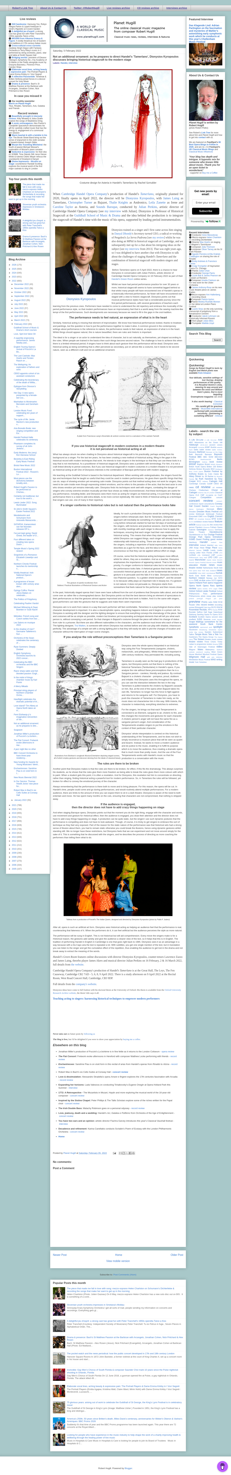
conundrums (209, 504)
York (197, 662)
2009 (14, 853)
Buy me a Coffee (209, 173)
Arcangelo (193, 447)
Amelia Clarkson (208, 280)
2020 (14, 809)
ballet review (205, 450)
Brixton (199, 469)
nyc (215, 578)
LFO (220, 553)
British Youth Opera (197, 467)
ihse (220, 542)
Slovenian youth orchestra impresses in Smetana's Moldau (95, 1305)
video (219, 646)
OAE (196, 580)
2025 (14, 269)
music (214, 562)
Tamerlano (146, 194)
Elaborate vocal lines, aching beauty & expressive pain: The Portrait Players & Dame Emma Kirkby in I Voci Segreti (123, 1386)
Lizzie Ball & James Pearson (205, 275)
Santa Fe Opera (211, 614)
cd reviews (217, 487)
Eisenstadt (193, 516)
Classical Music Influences (201, 152)
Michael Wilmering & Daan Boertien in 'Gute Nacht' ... (26, 609)
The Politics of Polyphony (25, 599)
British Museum (216, 464)
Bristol (207, 464)
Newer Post (60, 1254)
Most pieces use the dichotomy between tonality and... (24, 481)
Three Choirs (210, 642)
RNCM (219, 607)
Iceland (213, 542)
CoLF (220, 495)
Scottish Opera (204, 617)
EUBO (219, 519)
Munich (219, 560)
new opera (193, 571)
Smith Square (217, 619)
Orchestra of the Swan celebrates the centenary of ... (26, 640)
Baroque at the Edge (214, 452)
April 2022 (19, 316)
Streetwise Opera (215, 630)
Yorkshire (203, 662)
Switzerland (217, 632)
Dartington (200, 509)
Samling (200, 614)
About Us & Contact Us (53, 8)
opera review (168, 1051)
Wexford (198, 654)
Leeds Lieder (216, 550)
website (192, 652)
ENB (205, 516)
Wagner (192, 650)
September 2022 (22, 296)
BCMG (191, 459)
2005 (14, 869)
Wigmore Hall (197, 656)
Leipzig (192, 553)
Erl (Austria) (199, 519)
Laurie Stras (197, 309)
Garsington (202, 529)
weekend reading (203, 652)
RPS (210, 610)
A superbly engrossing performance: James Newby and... (24, 340)
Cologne (192, 497)
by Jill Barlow (207, 476)
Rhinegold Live (201, 607)
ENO (191, 519)
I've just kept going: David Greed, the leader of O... (26, 534)
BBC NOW (208, 457)
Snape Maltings (196, 622)
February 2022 (21, 324)
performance (216, 593)
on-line (202, 580)
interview (73, 63)
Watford (219, 650)
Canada (202, 484)
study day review (196, 632)
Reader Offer (194, 605)
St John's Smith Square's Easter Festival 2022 (25, 510)
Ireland (203, 545)
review (191, 607)
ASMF (207, 447)
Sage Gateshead (215, 612)
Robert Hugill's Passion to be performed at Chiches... (25, 489)
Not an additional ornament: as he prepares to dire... (26, 724)
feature (211, 522)
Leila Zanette (157, 202)
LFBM (215, 553)
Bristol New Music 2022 (24, 465)
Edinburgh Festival (214, 514)
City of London (209, 493)
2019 (14, 813)
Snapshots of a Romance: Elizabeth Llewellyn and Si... (26, 557)
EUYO (191, 522)
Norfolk (219, 573)
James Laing (171, 198)
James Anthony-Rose (201, 287)
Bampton (192, 452)
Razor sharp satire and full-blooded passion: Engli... (26, 672)
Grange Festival (215, 534)
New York (201, 571)
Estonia (208, 519)
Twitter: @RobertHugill (87, 8)
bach (191, 450)
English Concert (215, 516)
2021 (14, 805)
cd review (202, 487)
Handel (64, 63)
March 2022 (20, 320)
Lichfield (192, 555)
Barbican (201, 452)
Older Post (177, 1254)
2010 (14, 849)
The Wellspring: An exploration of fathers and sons (26, 367)
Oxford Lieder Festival (206, 591)
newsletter (193, 573)
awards (219, 447)
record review (66, 1080)
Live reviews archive (118, 8)
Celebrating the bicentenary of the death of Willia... (26, 381)
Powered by (205, 221)
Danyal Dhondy (123, 233)
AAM (220, 440)
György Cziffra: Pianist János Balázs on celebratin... (24, 593)
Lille (198, 555)
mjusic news (211, 560)
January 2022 (20, 800)
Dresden (192, 512)
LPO (210, 557)
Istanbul (210, 545)
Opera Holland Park (198, 583)
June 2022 (19, 308)
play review (217, 596)
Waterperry (209, 650)
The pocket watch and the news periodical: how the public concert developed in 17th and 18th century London (120, 1353)
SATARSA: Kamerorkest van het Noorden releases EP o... (25, 526)
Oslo (220, 589)
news (219, 570)
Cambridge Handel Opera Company (84, 194)
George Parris (208, 273)
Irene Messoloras (210, 235)
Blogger (128, 1468)
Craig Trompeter (199, 266)
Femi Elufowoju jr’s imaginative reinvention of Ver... (25, 717)
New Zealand (211, 571)
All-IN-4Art (204, 445)
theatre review (196, 642)
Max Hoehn (205, 242)
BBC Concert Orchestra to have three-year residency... (25, 755)
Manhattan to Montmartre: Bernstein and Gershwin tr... (26, 404)
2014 (14, 833)
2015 (14, 829)
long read (203, 557)
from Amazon (204, 373)
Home (62, 1136)
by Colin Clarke (212, 474)
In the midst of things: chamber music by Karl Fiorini (25, 680)
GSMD (192, 539)
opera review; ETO (204, 589)
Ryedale (192, 612)
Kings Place (211, 548)
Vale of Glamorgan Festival (202, 647)
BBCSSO (218, 457)
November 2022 (21, 288)
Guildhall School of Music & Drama (97, 215)
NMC (204, 573)
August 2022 (20, 300)
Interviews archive (176, 8)
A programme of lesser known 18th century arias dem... (26, 584)
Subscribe (205, 211)
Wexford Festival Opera (212, 654)
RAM (215, 602)
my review (158, 237)
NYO (220, 578)
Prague (208, 598)
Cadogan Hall (215, 481)
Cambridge (193, 484)
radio (210, 602)
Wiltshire (219, 657)
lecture (198, 550)
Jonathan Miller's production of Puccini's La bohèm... (26, 735)
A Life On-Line (196, 440)
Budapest (218, 469)
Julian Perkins (148, 207)
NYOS (191, 580)
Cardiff (209, 484)
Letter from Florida (204, 553)
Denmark (210, 509)
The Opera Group (206, 637)
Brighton (200, 464)
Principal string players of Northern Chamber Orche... (25, 693)
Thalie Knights (118, 202)
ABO (191, 442)
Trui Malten (80, 625)
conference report (196, 504)
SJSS (199, 619)
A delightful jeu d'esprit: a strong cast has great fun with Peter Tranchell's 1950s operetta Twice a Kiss (116, 1321)
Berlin (219, 459)
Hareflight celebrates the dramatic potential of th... (26, 700)
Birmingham (194, 462)
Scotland (193, 617)
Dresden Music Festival (208, 511)
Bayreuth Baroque (203, 454)
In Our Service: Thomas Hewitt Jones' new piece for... (26, 783)
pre (215, 598)
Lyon (220, 557)
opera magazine (215, 583)
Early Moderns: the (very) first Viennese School (25, 453)
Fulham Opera (216, 527)
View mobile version (118, 1261)
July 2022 (19, 304)
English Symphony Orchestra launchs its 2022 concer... (25, 655)
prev (220, 598)
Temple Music (201, 634)
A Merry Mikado (21, 686)
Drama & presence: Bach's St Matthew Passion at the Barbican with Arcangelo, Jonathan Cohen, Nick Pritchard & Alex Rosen (35, 241)
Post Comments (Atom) (124, 1274)
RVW (220, 610)
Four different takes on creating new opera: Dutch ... (24, 542)
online (208, 580)
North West (206, 576)
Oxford (192, 591)
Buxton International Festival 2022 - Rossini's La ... (26, 471)
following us (89, 1034)
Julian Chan (204, 271)
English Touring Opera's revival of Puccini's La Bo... (25, 349)
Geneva (211, 530)
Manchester (200, 560)
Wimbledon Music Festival (199, 660)
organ (215, 589)
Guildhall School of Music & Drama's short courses (26, 328)
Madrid (191, 560)
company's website (86, 984)
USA (220, 644)
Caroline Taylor (63, 207)
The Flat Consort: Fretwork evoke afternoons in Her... (26, 742)
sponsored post (206, 627)
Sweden (208, 632)
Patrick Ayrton (208, 299)
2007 (14, 861)
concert (219, 497)
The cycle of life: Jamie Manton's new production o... (26, 422)
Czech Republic (216, 506)
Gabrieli (192, 530)
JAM (191, 548)
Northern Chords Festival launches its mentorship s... (26, 566)
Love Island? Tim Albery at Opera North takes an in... (26, 708)
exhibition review (201, 522)
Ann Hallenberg (213, 294)
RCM (220, 602)
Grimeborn (217, 537)
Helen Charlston (214, 237)
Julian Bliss (208, 321)
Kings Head (199, 548)
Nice (199, 573)
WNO (213, 659)
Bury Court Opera (196, 471)
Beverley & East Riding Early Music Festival (24, 460)
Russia (214, 610)
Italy (216, 545)
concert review (120, 1072)
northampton (217, 576)
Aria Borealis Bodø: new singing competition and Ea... (26, 430)
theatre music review (213, 639)
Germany (218, 530)
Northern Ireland (197, 578)
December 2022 (21, 284)
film (208, 525)
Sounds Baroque (106, 207)
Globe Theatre (197, 532)
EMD (201, 516)
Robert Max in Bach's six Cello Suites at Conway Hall (25, 792)
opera (219, 580)
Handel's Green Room (122, 279)
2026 (14, 265)
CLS (197, 495)
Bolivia (204, 462)
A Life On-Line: (211, 440)
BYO (199, 481)
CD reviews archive (148, 8)
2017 (14, 821)
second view (217, 617)
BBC (200, 457)
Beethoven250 (206, 459)
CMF (202, 495)
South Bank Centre (211, 624)
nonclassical (210, 573)
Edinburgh (200, 514)
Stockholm (193, 630)
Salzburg (192, 614)
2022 (14, 281)
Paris (205, 594)
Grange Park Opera (199, 537)
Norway (209, 578)
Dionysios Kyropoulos (140, 198)
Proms (204, 602)
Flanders (199, 527)
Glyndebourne (216, 532)
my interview (113, 211)
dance (191, 509)
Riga (209, 607)
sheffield (192, 619)
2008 (14, 857)
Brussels (206, 469)
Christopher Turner (80, 202)
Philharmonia (194, 596)
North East (194, 576)
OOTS (214, 580)
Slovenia (206, 619)
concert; (219, 501)
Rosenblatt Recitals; (198, 609)
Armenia (201, 447)
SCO (220, 614)
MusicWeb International (211, 409)
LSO (215, 557)
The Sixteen (198, 639)
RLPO (213, 607)
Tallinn (191, 634)
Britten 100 (211, 467)
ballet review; (217, 450)
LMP (213, 555)
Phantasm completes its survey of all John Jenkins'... (24, 446)
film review (214, 525)
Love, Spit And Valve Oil (25, 334)
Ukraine (215, 644)
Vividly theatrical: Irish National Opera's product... (24, 575)
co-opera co (211, 495)
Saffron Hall (202, 612)
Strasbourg (203, 630)
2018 (14, 817)
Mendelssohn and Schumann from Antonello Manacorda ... (26, 517)
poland (191, 598)
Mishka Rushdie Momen (209, 302)
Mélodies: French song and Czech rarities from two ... (26, 617)
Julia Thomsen (208, 247)
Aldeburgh (193, 445)
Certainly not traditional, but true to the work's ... (26, 497)
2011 (14, 845)
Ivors (220, 545)
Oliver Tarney (207, 249)
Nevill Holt (218, 568)
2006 (14, 865)
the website (77, 964)
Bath (191, 454)
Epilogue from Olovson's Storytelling (25, 387)
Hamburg (192, 542)
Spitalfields (194, 627)
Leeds (206, 550)
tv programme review (203, 644)
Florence (206, 527)
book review (216, 462)
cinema (200, 493)
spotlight (217, 627)
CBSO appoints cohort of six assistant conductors (26, 374)
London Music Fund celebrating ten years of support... (26, 413)
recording (218, 605)
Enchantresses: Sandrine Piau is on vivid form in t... (25, 771)
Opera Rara (208, 585)
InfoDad (218, 416)
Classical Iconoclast (217, 402)
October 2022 (20, 292)
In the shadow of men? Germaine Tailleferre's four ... (25, 631)
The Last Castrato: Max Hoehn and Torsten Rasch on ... (24, 358)
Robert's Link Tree (22, 8)
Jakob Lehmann (209, 316)
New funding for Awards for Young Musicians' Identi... (26, 763)
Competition (206, 497)
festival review (201, 525)
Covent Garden (201, 506)
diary (219, 509)
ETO (214, 519)
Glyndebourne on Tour (198, 535)
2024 (14, 273)
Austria (213, 447)
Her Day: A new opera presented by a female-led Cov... (25, 395)
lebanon (192, 550)
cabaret (205, 481)
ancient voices (215, 445)
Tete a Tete (213, 634)
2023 (14, 277)
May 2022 (19, 312)
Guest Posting (202, 539)
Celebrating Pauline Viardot (26, 603)
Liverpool (206, 555)
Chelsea (192, 490)
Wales (200, 649)
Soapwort (18, 730)
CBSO (216, 484)
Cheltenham (204, 490)
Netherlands (208, 568)
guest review (216, 539)
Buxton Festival (211, 471)
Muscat (208, 562)
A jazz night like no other (25, 749)
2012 (14, 841)
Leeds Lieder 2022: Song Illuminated (25, 503)
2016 (14, 825)
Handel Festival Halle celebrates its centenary (26, 438)
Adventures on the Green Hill (208, 442)
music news (207, 565)
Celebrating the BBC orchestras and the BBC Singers (26, 664)
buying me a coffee (131, 1039)
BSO (213, 469)
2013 (14, 837)
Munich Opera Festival (197, 562)
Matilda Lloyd (208, 323)
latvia (220, 548)
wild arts (210, 657)
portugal (200, 598)
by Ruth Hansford (204, 479)
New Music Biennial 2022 (25, 777)
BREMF (192, 464)
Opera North (195, 585)
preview (194, 601)
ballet (196, 450)
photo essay (206, 596)
